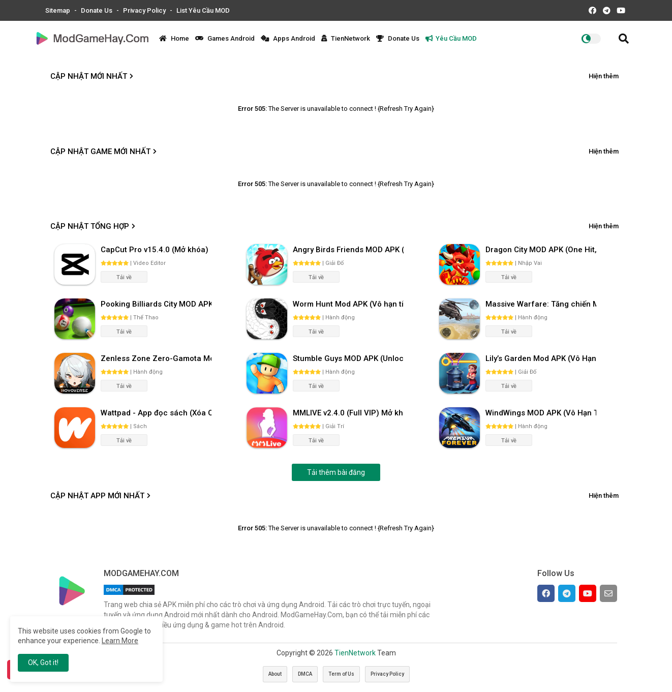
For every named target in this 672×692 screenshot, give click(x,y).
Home (174, 38)
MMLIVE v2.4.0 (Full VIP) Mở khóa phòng (348, 412)
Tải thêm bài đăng (336, 472)
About (275, 674)
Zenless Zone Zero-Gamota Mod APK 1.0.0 (156, 358)
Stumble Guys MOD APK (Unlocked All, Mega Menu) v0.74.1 (348, 358)
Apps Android (288, 38)
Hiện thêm (604, 76)
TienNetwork (345, 38)
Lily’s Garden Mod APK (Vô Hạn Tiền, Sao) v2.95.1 (540, 358)
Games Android (225, 38)
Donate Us (97, 10)
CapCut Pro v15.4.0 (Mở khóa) (154, 249)
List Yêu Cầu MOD (203, 10)
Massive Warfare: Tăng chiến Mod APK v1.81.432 (540, 304)
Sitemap (58, 10)
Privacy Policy (145, 10)
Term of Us (341, 674)
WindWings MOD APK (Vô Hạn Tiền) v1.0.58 (540, 412)
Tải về (124, 277)
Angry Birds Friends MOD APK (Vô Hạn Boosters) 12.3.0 (348, 249)
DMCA (305, 674)
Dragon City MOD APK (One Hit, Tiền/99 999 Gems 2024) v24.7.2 (540, 249)
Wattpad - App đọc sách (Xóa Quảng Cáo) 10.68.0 (156, 412)
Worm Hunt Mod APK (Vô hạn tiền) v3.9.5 (348, 304)
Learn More (120, 641)
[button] (624, 38)
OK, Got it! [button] (43, 662)
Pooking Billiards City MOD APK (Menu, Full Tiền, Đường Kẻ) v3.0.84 (156, 304)
